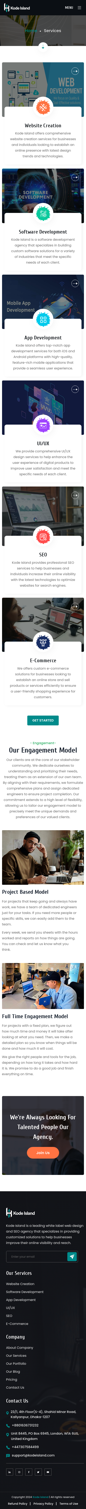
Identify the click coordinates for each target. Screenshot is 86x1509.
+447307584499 (25, 1447)
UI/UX (43, 444)
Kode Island (40, 1497)
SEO (43, 555)
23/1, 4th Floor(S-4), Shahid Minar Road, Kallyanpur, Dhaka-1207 (43, 1414)
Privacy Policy (43, 1504)
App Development (43, 338)
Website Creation (43, 126)
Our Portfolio (16, 1363)
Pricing (11, 1379)
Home (31, 31)
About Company (19, 1347)
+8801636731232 (25, 1425)
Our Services (16, 1355)
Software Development (43, 232)
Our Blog (13, 1371)
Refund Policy (18, 1504)
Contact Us (15, 1387)
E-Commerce (43, 661)
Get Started (43, 720)
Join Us (43, 1152)
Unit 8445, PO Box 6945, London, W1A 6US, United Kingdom (45, 1436)
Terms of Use (69, 1504)
